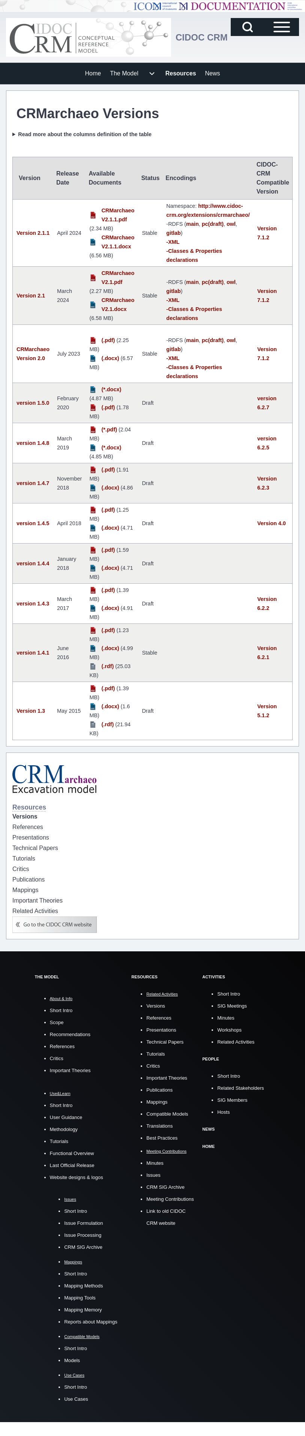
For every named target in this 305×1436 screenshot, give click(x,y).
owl (231, 224)
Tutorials (59, 1141)
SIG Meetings (232, 1005)
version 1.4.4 (33, 563)
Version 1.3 (31, 711)
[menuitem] (92, 73)
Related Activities (235, 1041)
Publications (159, 1089)
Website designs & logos (76, 1177)
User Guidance (66, 1117)
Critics (56, 1058)
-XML (172, 242)
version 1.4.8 (33, 443)
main (192, 224)
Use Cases (76, 1399)
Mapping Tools (80, 1298)
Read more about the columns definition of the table (85, 134)
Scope (57, 1022)
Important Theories (70, 1070)
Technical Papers (164, 1041)
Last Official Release (72, 1165)
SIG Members (232, 1099)
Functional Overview (72, 1153)
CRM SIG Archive (83, 1247)
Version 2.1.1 (33, 233)
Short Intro (61, 1010)
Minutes (155, 1163)
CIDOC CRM (202, 37)
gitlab (173, 233)
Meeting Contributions (170, 1199)
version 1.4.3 (33, 604)
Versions (155, 1005)
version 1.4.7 (33, 483)
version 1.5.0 (33, 403)
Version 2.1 (31, 296)
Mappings (156, 1101)
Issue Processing (82, 1235)
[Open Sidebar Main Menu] (281, 27)
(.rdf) (107, 666)
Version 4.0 (271, 523)
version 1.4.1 (33, 653)
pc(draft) (213, 224)
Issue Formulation (83, 1223)
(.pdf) (108, 340)
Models (72, 1360)
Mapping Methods (83, 1286)
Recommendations (70, 1034)
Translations (159, 1125)
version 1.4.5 (33, 523)
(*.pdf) (109, 430)
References (62, 1046)
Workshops (229, 1029)
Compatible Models (167, 1113)
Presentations (161, 1029)
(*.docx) (111, 389)
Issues (153, 1175)
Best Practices (161, 1137)
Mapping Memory (83, 1310)
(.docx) (110, 358)
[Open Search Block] (247, 27)
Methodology (64, 1129)
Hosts (223, 1111)
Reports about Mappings (90, 1322)
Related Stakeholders (240, 1087)
